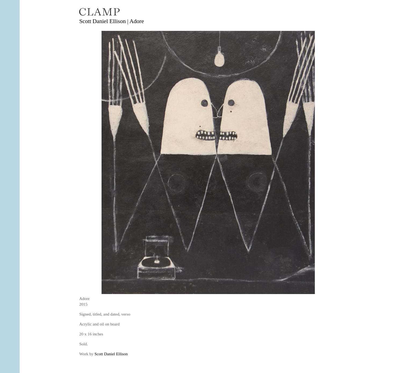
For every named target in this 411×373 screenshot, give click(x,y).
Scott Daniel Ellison (111, 354)
